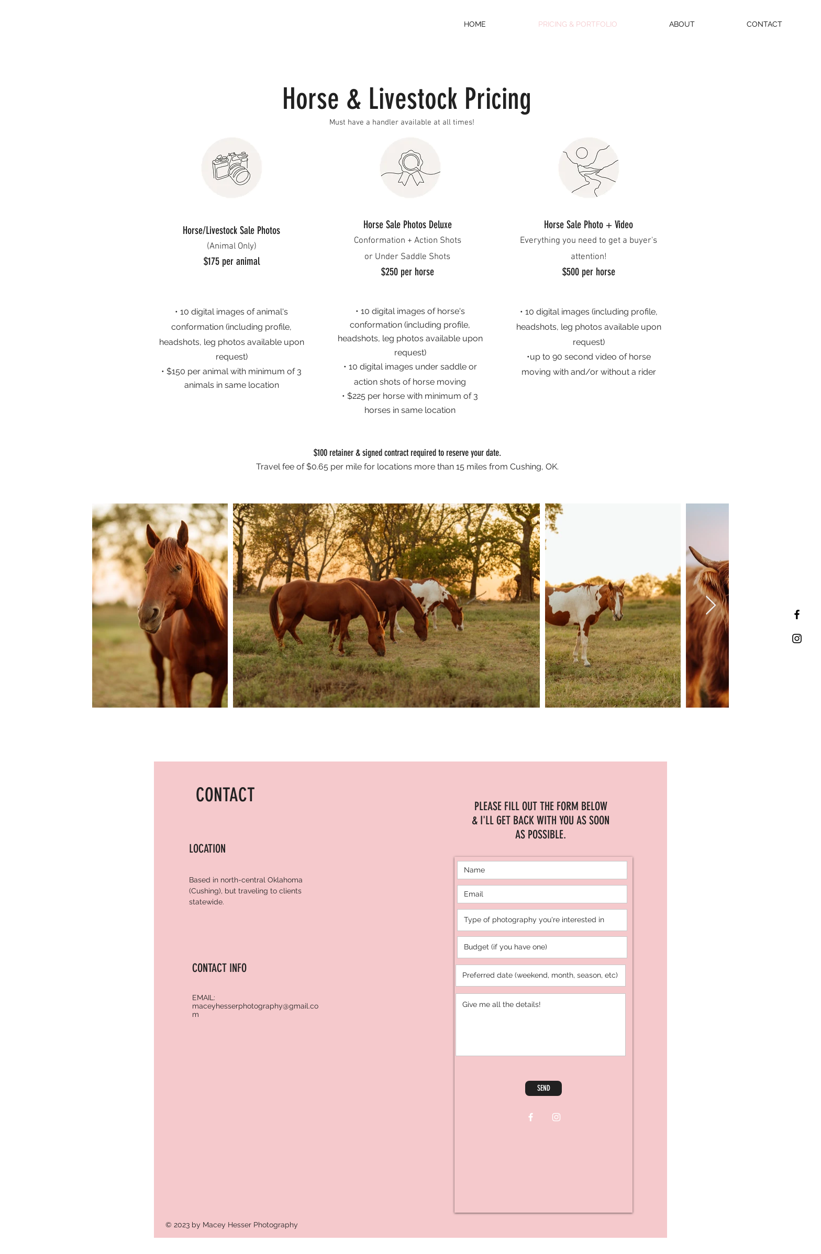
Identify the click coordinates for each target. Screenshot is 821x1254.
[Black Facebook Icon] (797, 614)
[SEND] (543, 1088)
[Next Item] (711, 606)
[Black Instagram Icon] (797, 638)
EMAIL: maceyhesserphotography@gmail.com (255, 1005)
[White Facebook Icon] (530, 1117)
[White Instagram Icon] (556, 1117)
